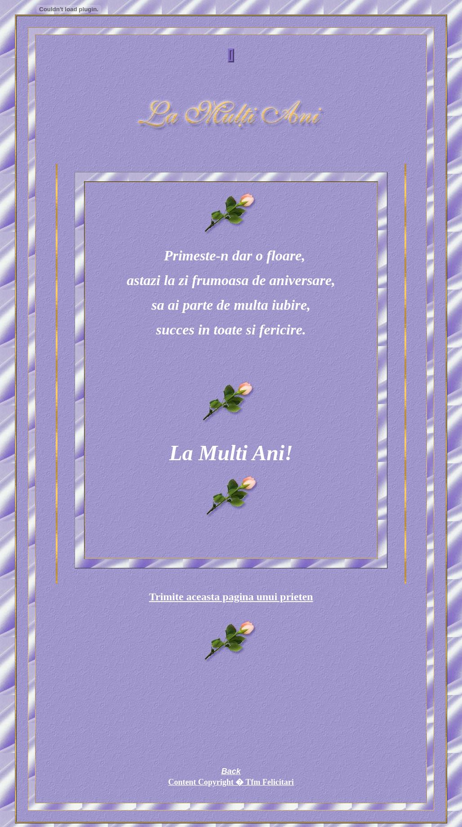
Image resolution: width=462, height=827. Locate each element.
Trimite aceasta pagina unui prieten (231, 597)
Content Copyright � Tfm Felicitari (231, 782)
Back (230, 771)
